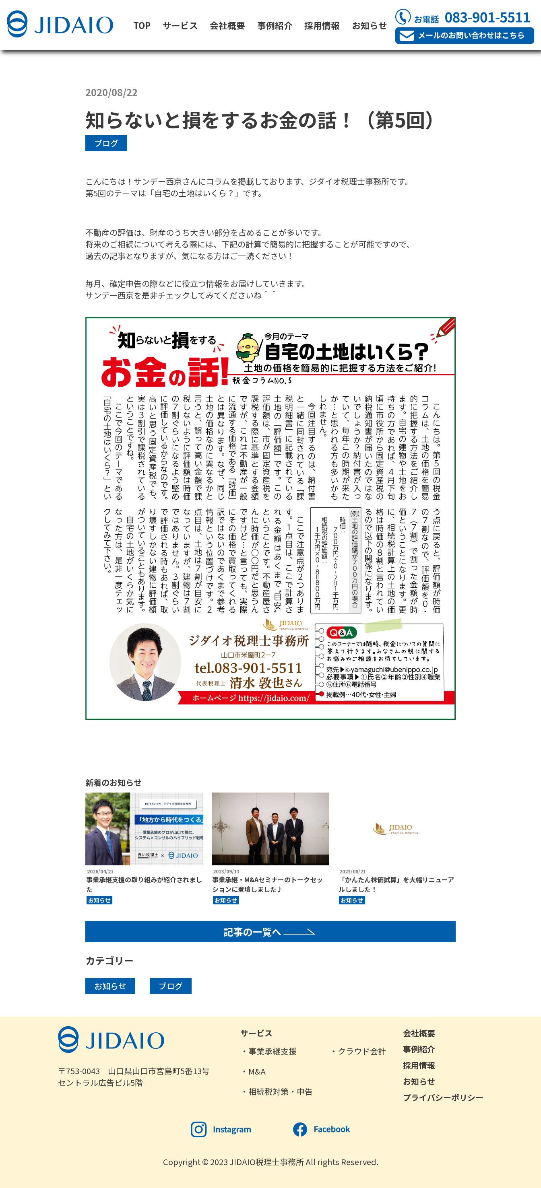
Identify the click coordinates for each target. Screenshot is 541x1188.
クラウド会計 (362, 1051)
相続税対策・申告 (280, 1091)
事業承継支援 (272, 1051)
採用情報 (322, 25)
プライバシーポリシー (443, 1097)
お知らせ (369, 25)
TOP (142, 25)
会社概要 (227, 25)
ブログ (106, 143)
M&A (257, 1071)
